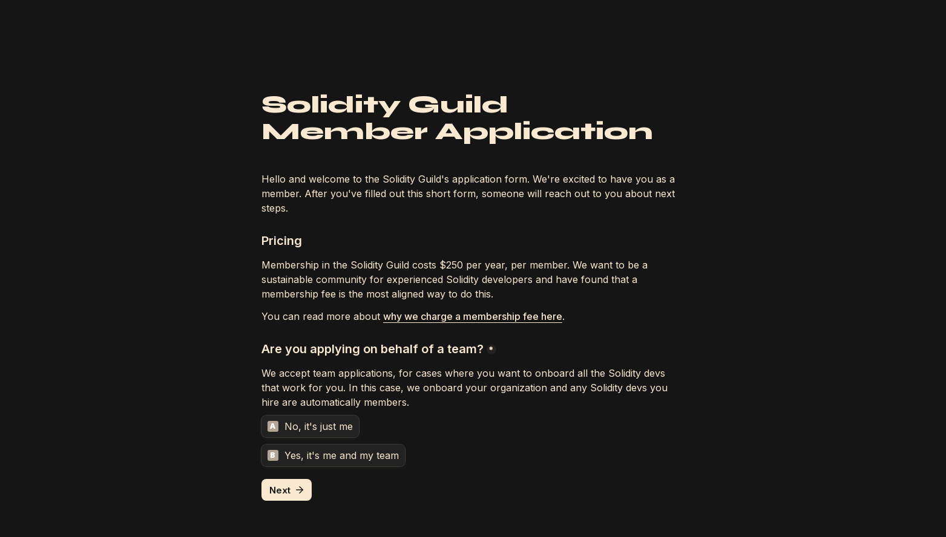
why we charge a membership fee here (472, 316)
